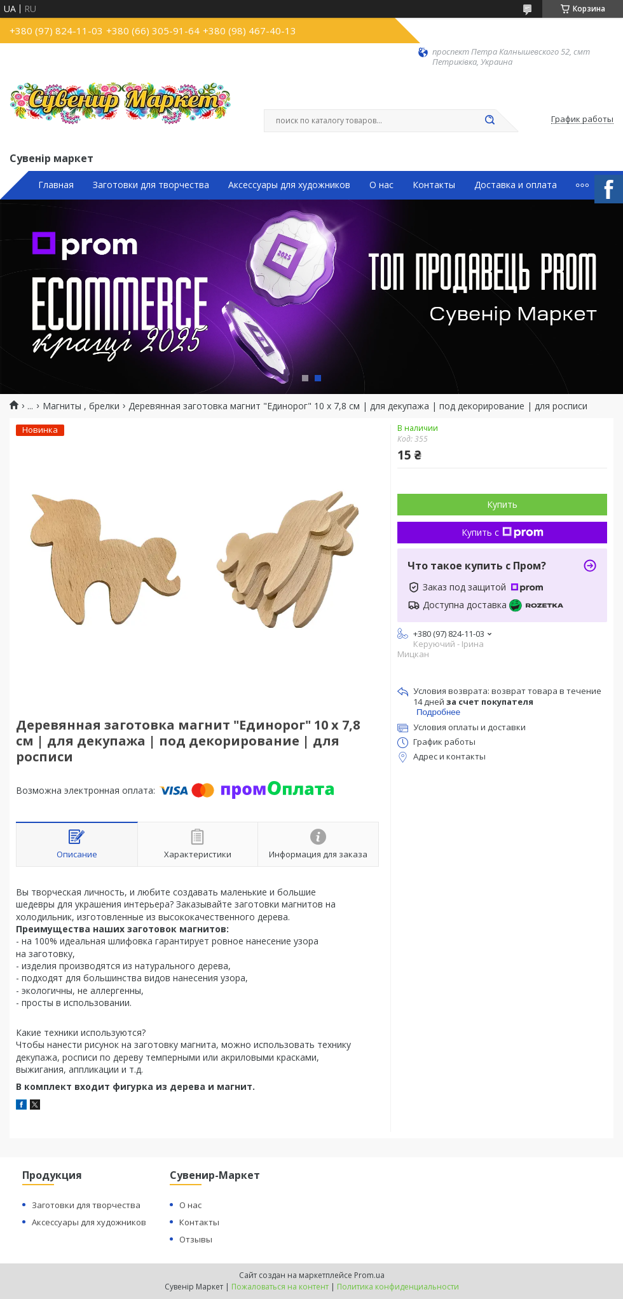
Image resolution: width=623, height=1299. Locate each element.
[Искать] (489, 120)
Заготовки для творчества (151, 184)
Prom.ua (369, 1275)
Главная (56, 184)
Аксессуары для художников (289, 184)
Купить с (503, 532)
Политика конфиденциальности (398, 1286)
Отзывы (195, 1239)
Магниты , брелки (81, 406)
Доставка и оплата (515, 184)
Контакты (434, 184)
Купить (502, 504)
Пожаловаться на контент (280, 1286)
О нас (381, 184)
